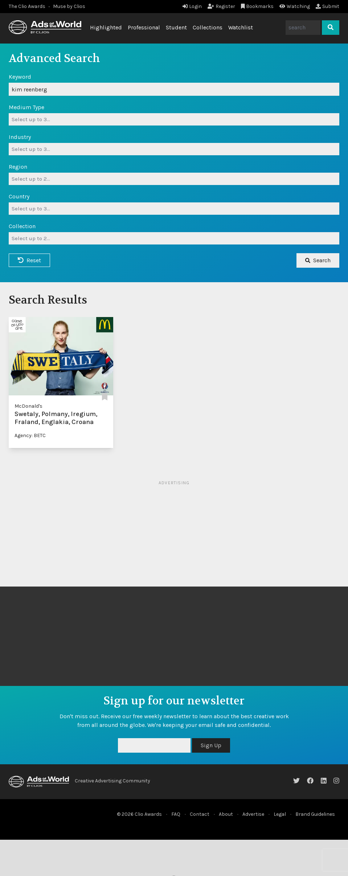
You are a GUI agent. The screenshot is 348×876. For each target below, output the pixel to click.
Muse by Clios (69, 6)
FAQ (175, 814)
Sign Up (211, 745)
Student (176, 27)
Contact (199, 814)
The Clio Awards (27, 6)
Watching (294, 6)
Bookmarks (257, 6)
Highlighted (106, 27)
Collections (207, 27)
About (226, 814)
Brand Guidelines (315, 814)
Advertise (253, 814)
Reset (29, 260)
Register (221, 6)
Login (192, 6)
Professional (144, 27)
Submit (327, 6)
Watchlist (240, 27)
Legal (280, 814)
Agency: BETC (30, 435)
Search (318, 260)
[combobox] (174, 119)
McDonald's (28, 406)
